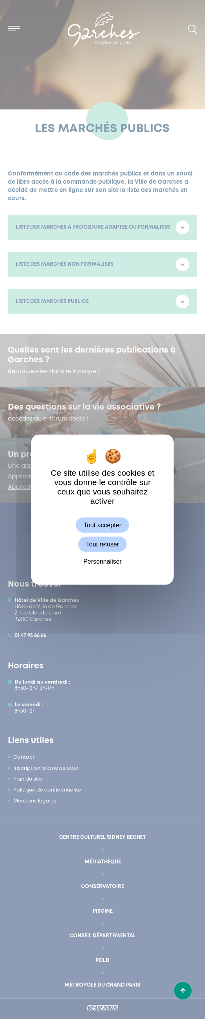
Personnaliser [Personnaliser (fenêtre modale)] (102, 561)
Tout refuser (102, 544)
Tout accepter (102, 524)
